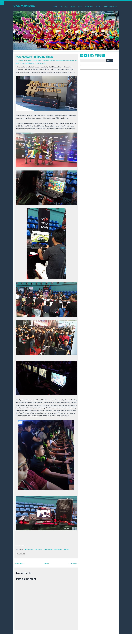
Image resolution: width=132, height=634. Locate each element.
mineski (58, 60)
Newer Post (19, 563)
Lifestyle (63, 6)
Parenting (89, 6)
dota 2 (40, 60)
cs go (35, 60)
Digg (66, 549)
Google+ (48, 549)
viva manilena (29, 63)
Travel (72, 6)
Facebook (29, 549)
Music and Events (110, 6)
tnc (23, 63)
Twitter (39, 549)
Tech (80, 6)
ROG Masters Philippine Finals (34, 56)
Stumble (58, 549)
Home (55, 6)
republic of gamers (67, 60)
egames (52, 60)
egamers (46, 60)
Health (98, 6)
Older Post (74, 563)
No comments (41, 63)
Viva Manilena (24, 6)
